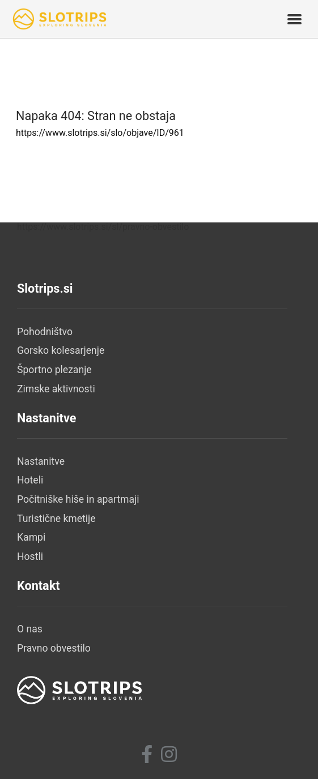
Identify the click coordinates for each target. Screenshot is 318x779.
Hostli (30, 556)
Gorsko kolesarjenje (60, 350)
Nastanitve (41, 461)
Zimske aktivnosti (56, 389)
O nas (30, 629)
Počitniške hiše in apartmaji (78, 499)
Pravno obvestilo (54, 648)
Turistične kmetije (56, 518)
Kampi (31, 537)
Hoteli (30, 480)
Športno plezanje (54, 369)
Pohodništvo (45, 331)
